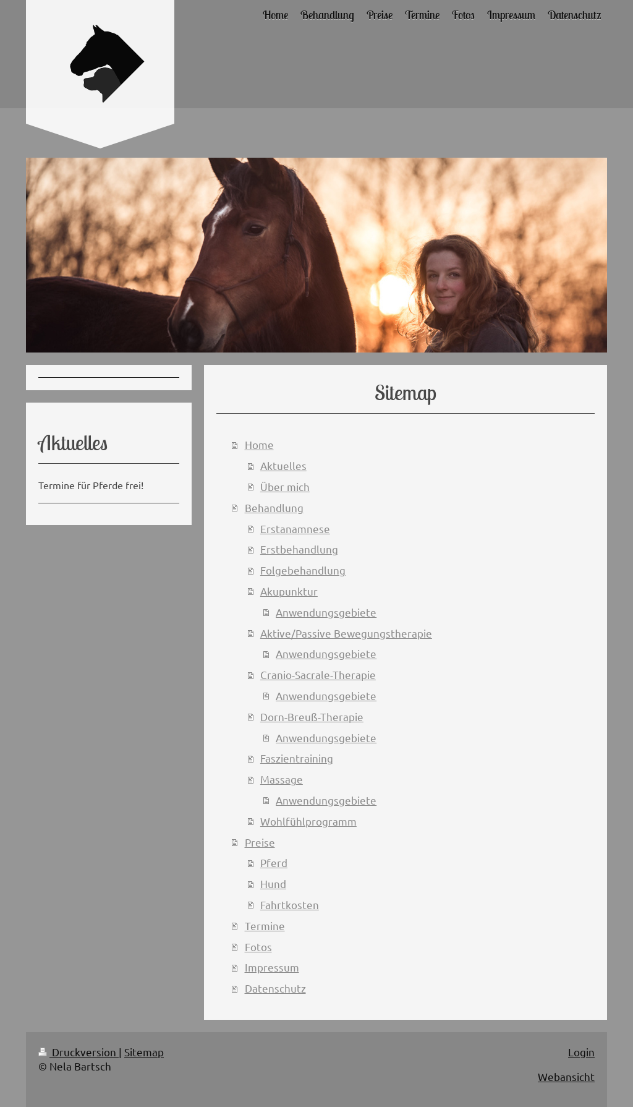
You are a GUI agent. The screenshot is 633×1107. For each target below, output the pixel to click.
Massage (281, 778)
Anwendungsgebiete (326, 611)
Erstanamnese (295, 528)
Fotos (258, 946)
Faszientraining (296, 757)
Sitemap (144, 1051)
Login (581, 1051)
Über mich (285, 486)
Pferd (273, 862)
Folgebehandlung (303, 569)
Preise (260, 842)
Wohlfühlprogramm (308, 820)
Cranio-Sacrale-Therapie (318, 674)
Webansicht (566, 1076)
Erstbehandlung (299, 548)
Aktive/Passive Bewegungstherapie (346, 632)
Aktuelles (283, 465)
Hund (273, 883)
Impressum (272, 966)
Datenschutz (275, 987)
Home (259, 444)
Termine (265, 925)
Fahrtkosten (289, 904)
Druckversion (78, 1051)
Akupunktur (289, 590)
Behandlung (274, 507)
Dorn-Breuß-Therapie (311, 716)
